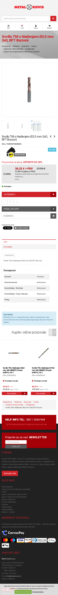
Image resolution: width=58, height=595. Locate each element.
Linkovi (4, 492)
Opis (5, 242)
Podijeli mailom (21, 228)
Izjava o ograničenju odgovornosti (14, 494)
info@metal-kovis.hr (13, 576)
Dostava (5, 504)
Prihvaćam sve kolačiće (23, 592)
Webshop (16, 46)
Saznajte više (10, 473)
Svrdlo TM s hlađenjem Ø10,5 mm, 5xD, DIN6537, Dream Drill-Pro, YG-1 (43, 370)
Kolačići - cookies (8, 512)
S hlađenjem (29, 49)
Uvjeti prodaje (6, 507)
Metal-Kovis (6, 46)
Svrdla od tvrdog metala (13, 49)
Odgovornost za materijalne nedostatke (16, 489)
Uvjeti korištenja (7, 509)
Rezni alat (25, 46)
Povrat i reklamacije (9, 502)
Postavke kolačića (37, 592)
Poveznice (8, 247)
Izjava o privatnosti (8, 499)
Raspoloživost (9, 255)
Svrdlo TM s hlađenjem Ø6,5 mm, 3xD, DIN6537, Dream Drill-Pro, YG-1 (13, 370)
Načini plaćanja (7, 487)
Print (52, 150)
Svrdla (34, 46)
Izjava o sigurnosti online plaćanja (14, 497)
